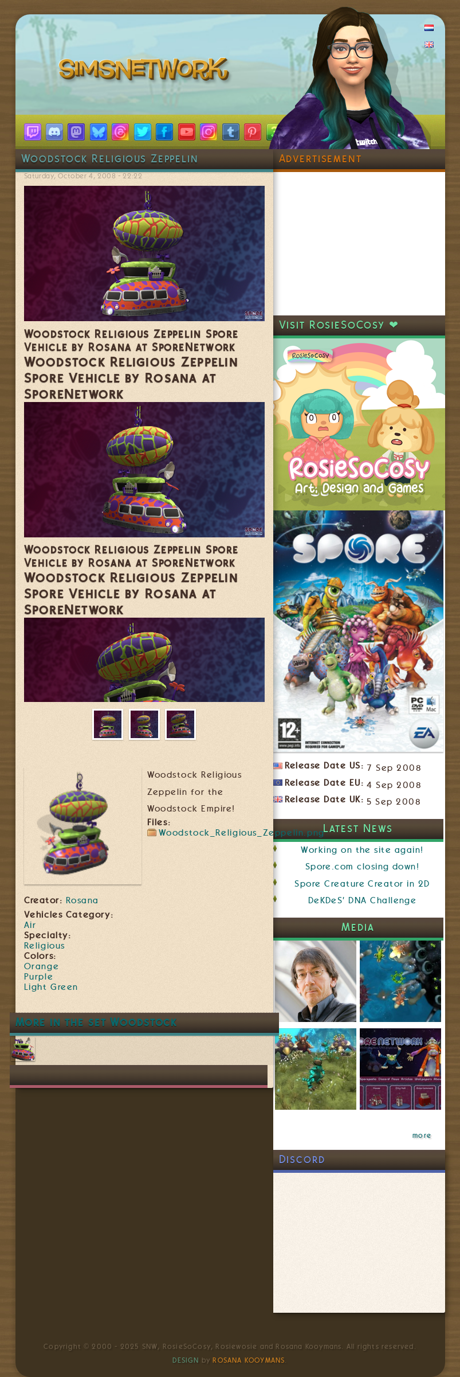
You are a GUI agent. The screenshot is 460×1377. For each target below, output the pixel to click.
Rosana (82, 900)
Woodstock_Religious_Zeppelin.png (242, 833)
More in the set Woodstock (96, 1022)
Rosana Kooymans (249, 1360)
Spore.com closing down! (362, 866)
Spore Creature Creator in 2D (362, 884)
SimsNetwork (146, 71)
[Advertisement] (359, 243)
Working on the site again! (362, 850)
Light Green (51, 987)
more (422, 1136)
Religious (44, 946)
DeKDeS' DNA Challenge (362, 900)
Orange (42, 966)
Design (185, 1360)
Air (30, 925)
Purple (39, 977)
